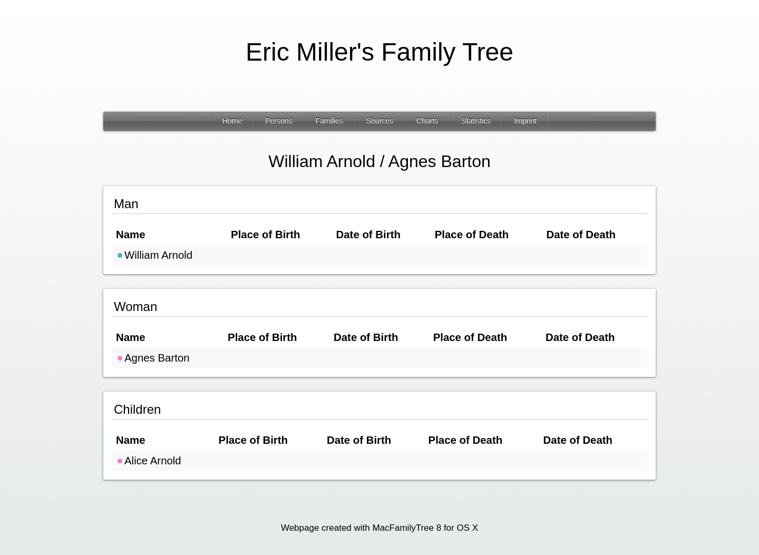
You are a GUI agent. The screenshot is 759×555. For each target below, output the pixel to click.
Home (232, 120)
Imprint (525, 120)
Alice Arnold (148, 460)
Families (329, 120)
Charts (427, 120)
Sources (379, 120)
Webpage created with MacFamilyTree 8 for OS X (379, 528)
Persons (278, 120)
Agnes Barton (153, 358)
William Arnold (154, 255)
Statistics (476, 120)
